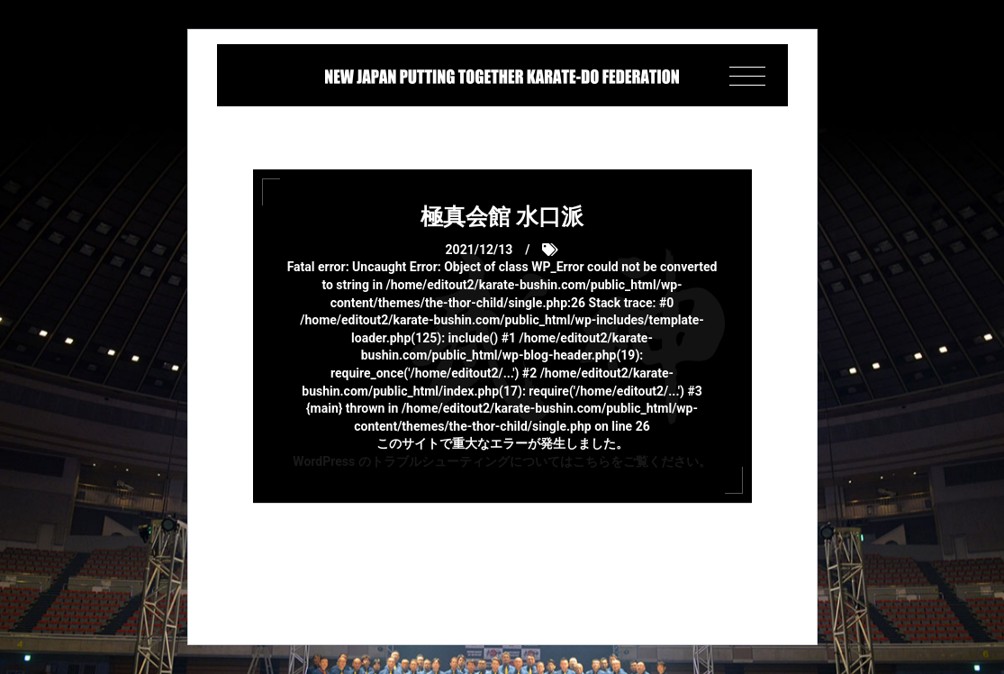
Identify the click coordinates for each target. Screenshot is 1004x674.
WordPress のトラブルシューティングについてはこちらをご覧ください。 (501, 461)
